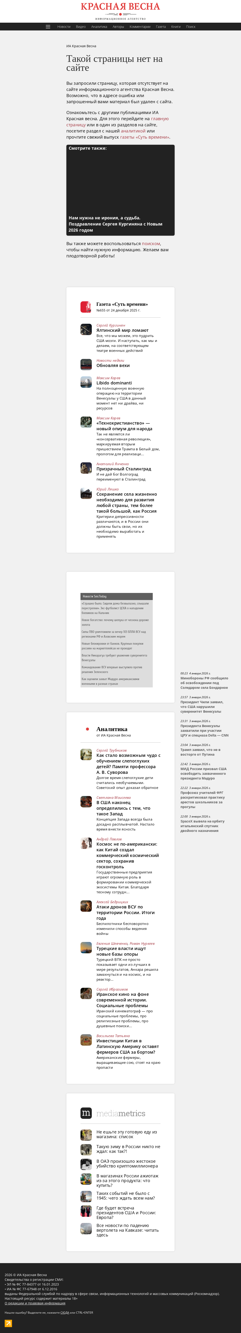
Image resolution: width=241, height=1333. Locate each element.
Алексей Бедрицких (112, 901)
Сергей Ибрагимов (112, 989)
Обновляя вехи (113, 365)
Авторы (118, 26)
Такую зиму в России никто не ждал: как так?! (128, 1149)
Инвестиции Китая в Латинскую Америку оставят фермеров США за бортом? (127, 1046)
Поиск (190, 26)
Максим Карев (108, 377)
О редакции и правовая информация (35, 1303)
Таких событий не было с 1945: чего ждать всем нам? (125, 1195)
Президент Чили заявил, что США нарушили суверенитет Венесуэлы (202, 706)
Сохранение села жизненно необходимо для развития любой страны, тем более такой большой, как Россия (126, 502)
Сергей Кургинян (110, 325)
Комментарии (140, 26)
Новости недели (110, 360)
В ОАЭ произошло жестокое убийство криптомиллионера (127, 1163)
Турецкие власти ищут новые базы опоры (121, 951)
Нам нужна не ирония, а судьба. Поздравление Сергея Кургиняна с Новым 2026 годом (115, 224)
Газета (161, 26)
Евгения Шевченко (112, 943)
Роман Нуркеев (142, 943)
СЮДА (64, 1313)
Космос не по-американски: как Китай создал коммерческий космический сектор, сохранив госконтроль (127, 855)
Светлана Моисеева (113, 797)
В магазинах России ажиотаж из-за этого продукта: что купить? (127, 1180)
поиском (151, 243)
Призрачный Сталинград (123, 469)
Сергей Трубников (111, 750)
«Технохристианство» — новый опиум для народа (124, 425)
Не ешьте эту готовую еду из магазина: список (126, 1134)
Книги (176, 26)
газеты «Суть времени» (144, 137)
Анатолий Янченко (112, 463)
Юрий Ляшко (107, 489)
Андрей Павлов (109, 839)
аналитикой (133, 131)
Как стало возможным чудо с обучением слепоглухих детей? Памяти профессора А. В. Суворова (128, 763)
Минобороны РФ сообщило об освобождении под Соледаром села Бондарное (204, 683)
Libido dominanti (114, 383)
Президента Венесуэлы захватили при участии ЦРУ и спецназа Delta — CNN (205, 730)
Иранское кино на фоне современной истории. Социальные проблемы (122, 999)
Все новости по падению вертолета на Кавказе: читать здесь (127, 1230)
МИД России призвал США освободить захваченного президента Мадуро (204, 773)
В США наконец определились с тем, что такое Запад (123, 808)
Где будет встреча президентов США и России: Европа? (126, 1212)
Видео (81, 26)
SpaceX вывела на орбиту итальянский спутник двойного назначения (203, 826)
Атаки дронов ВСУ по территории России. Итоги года (125, 912)
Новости (63, 26)
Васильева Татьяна (113, 1035)
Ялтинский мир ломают (122, 330)
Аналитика (99, 26)
